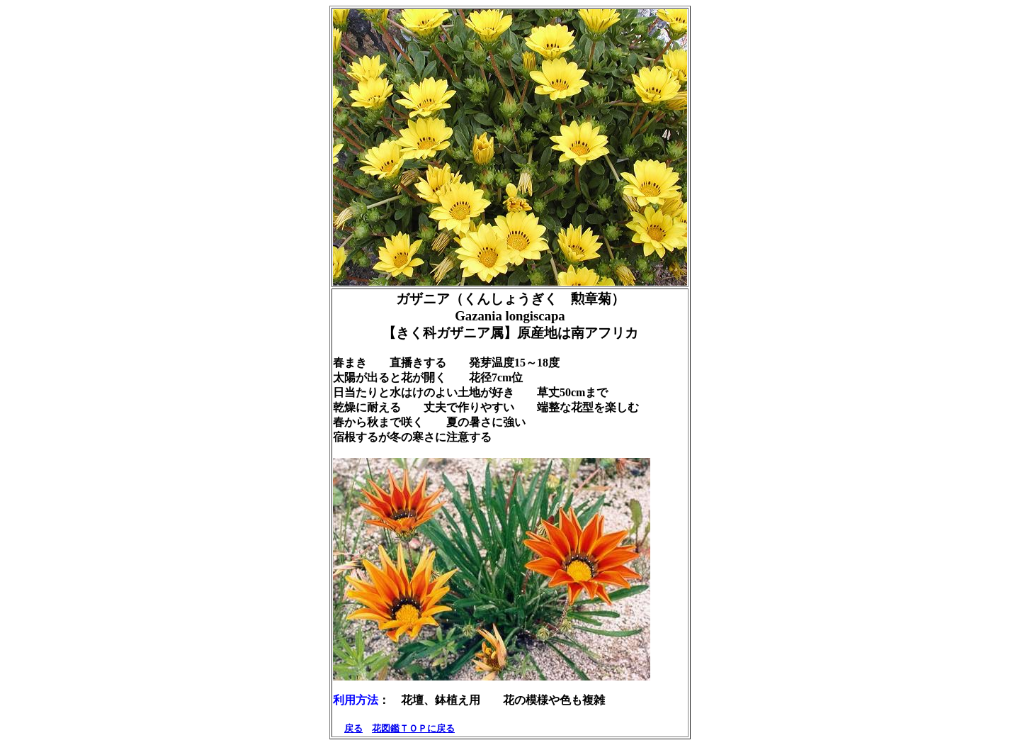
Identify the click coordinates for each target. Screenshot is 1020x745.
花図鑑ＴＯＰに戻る (413, 728)
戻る (353, 728)
